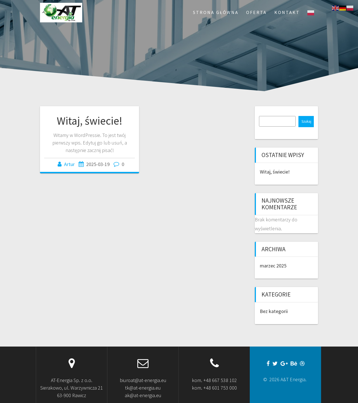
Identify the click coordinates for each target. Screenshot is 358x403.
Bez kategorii (274, 311)
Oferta (256, 12)
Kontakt (287, 12)
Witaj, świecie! (89, 121)
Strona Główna (216, 12)
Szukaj (306, 121)
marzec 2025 (273, 265)
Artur (69, 164)
